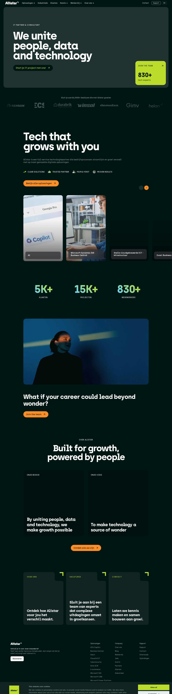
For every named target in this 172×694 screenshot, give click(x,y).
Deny (154, 688)
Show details (34, 689)
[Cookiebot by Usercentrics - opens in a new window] (14, 689)
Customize (153, 682)
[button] (141, 188)
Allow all (153, 676)
